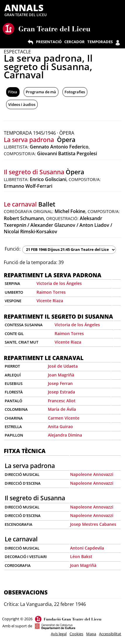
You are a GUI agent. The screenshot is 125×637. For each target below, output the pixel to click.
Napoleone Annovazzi (91, 474)
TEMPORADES (100, 41)
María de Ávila (62, 409)
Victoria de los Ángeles (59, 283)
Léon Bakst (81, 556)
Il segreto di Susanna (34, 172)
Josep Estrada (61, 392)
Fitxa (12, 91)
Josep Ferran (60, 383)
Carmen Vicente (63, 418)
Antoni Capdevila (87, 548)
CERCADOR (74, 41)
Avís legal (59, 633)
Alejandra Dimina (65, 435)
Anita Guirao (60, 426)
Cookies (76, 633)
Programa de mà (41, 91)
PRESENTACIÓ (49, 41)
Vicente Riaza (50, 300)
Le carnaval (20, 204)
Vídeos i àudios (21, 104)
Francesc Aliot (62, 400)
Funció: (12, 249)
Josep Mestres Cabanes (93, 524)
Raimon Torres (51, 292)
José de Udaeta (63, 366)
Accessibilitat (110, 633)
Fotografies (75, 91)
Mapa (91, 633)
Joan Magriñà (61, 375)
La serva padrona (29, 140)
